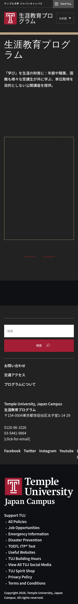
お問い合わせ (14, 365)
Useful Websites (21, 552)
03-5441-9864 (15, 433)
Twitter (30, 450)
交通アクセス (14, 374)
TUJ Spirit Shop (21, 570)
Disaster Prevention (25, 539)
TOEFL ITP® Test (21, 546)
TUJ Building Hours (24, 558)
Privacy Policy (20, 576)
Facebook (12, 450)
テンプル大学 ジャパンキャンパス (23, 3)
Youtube (66, 450)
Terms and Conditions (27, 583)
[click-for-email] (17, 438)
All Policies (17, 521)
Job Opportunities (24, 527)
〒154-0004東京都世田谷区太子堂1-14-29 (37, 415)
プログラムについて (20, 384)
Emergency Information (28, 533)
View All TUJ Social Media (29, 564)
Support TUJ (15, 515)
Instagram (47, 450)
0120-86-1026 (15, 427)
